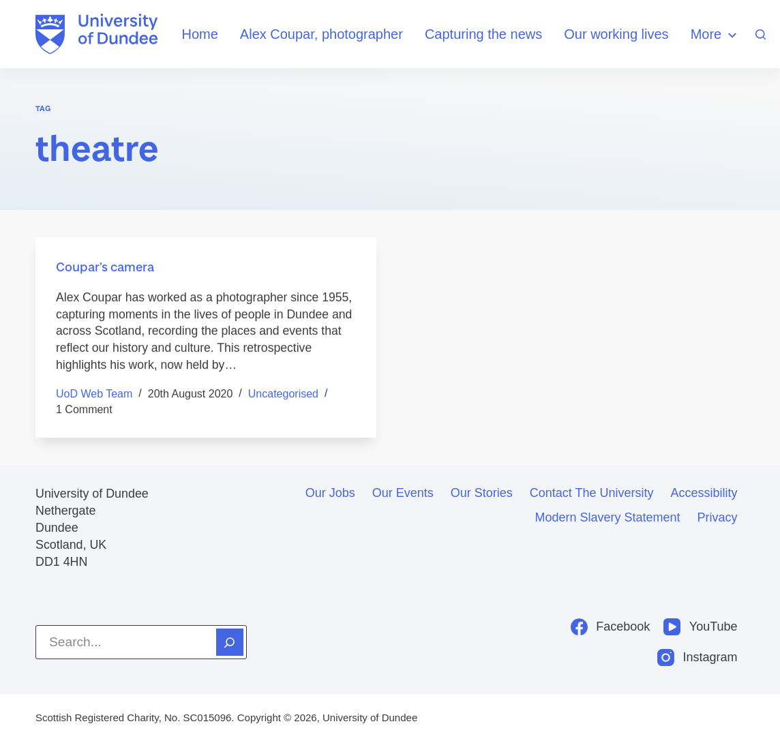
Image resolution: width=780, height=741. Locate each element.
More (716, 35)
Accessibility (704, 493)
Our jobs (330, 493)
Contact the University (592, 493)
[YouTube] (700, 626)
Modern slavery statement (607, 517)
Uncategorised (283, 394)
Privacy (718, 517)
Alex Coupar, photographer (321, 34)
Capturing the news (483, 34)
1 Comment (84, 409)
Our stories (482, 493)
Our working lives (616, 34)
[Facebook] (610, 626)
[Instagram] (697, 657)
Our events (403, 493)
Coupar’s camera (105, 266)
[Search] (760, 34)
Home (199, 34)
